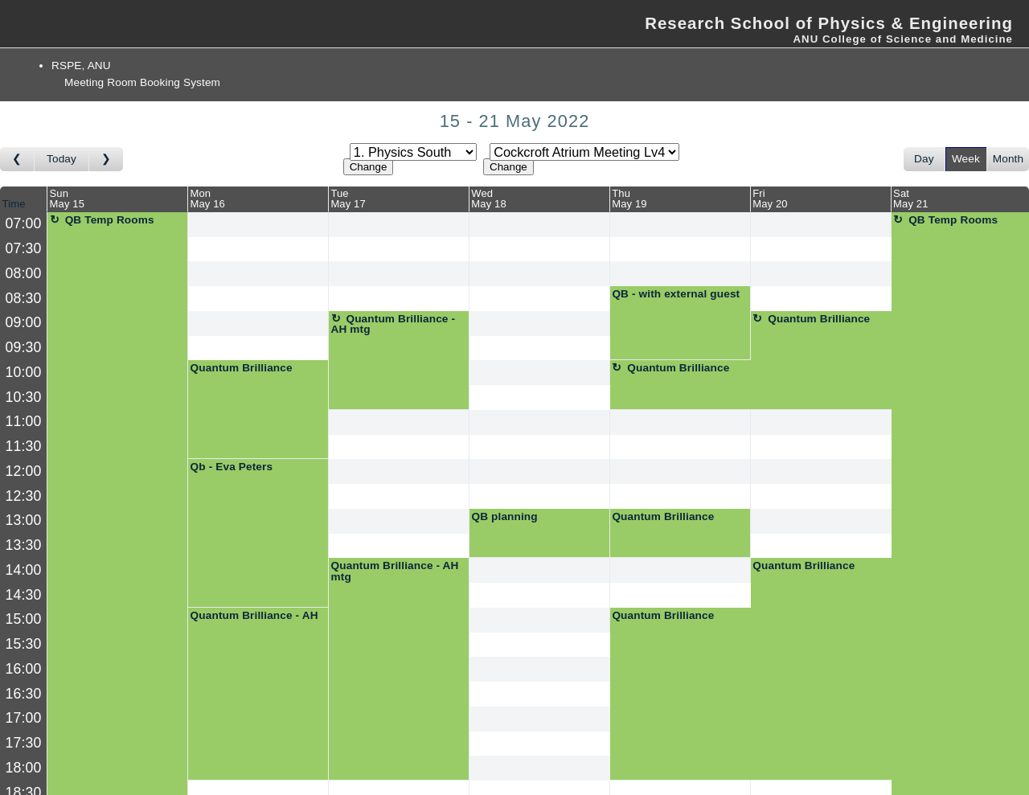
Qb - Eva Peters (232, 467)
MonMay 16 (207, 198)
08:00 (24, 273)
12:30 (24, 496)
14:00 (24, 570)
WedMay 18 (488, 198)
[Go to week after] (106, 159)
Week (966, 159)
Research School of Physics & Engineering (829, 23)
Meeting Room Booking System (142, 82)
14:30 (24, 595)
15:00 (24, 619)
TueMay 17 (347, 198)
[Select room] (584, 152)
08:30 (24, 298)
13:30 (24, 545)
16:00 (24, 669)
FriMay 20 (769, 198)
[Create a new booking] (258, 224)
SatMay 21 (910, 198)
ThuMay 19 (629, 198)
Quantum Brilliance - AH (254, 615)
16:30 (24, 694)
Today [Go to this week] (61, 159)
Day (924, 159)
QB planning (504, 516)
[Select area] (413, 152)
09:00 (24, 322)
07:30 (24, 248)
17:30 (24, 743)
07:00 (24, 223)
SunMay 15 (67, 198)
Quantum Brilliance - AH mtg (393, 324)
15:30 (24, 644)
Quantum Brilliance (819, 319)
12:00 (24, 471)
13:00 (24, 520)
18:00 (24, 768)
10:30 (24, 397)
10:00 (24, 372)
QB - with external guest (676, 294)
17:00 (24, 718)
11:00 (24, 421)
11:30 (24, 446)
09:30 (24, 347)
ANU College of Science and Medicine (903, 39)
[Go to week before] (17, 159)
